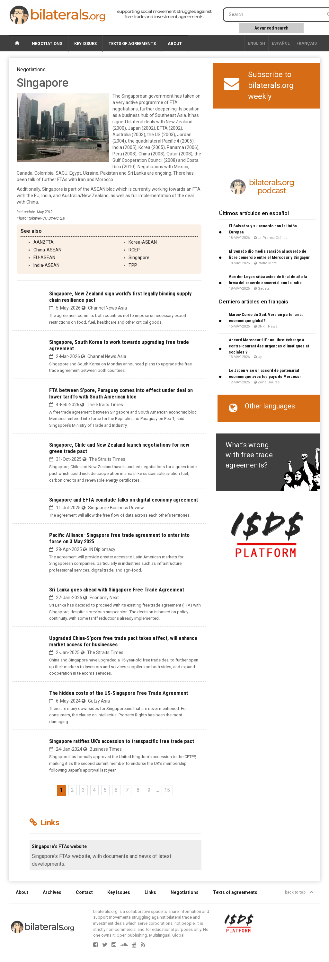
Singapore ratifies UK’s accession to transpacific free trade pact (121, 741)
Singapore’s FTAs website (59, 846)
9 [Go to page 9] (148, 790)
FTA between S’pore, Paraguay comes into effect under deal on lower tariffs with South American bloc (121, 393)
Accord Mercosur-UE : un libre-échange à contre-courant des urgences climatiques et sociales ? (269, 345)
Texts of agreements (132, 43)
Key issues (85, 43)
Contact (84, 892)
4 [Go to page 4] (94, 790)
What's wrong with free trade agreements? (249, 455)
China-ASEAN (47, 249)
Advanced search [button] (271, 28)
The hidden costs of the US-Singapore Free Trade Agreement (118, 693)
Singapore (139, 257)
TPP (133, 265)
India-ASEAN (46, 265)
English (256, 43)
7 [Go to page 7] (127, 790)
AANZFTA (43, 242)
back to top (299, 892)
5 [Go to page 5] (105, 790)
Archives (52, 892)
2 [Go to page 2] (72, 790)
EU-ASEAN (44, 257)
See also (31, 231)
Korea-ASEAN (143, 242)
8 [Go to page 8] (138, 790)
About (175, 43)
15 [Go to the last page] (167, 790)
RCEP (134, 249)
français (307, 43)
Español (281, 43)
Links (150, 892)
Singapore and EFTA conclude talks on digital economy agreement (123, 499)
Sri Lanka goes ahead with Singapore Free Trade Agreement (116, 589)
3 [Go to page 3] (83, 790)
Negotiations (47, 43)
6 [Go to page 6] (116, 790)
